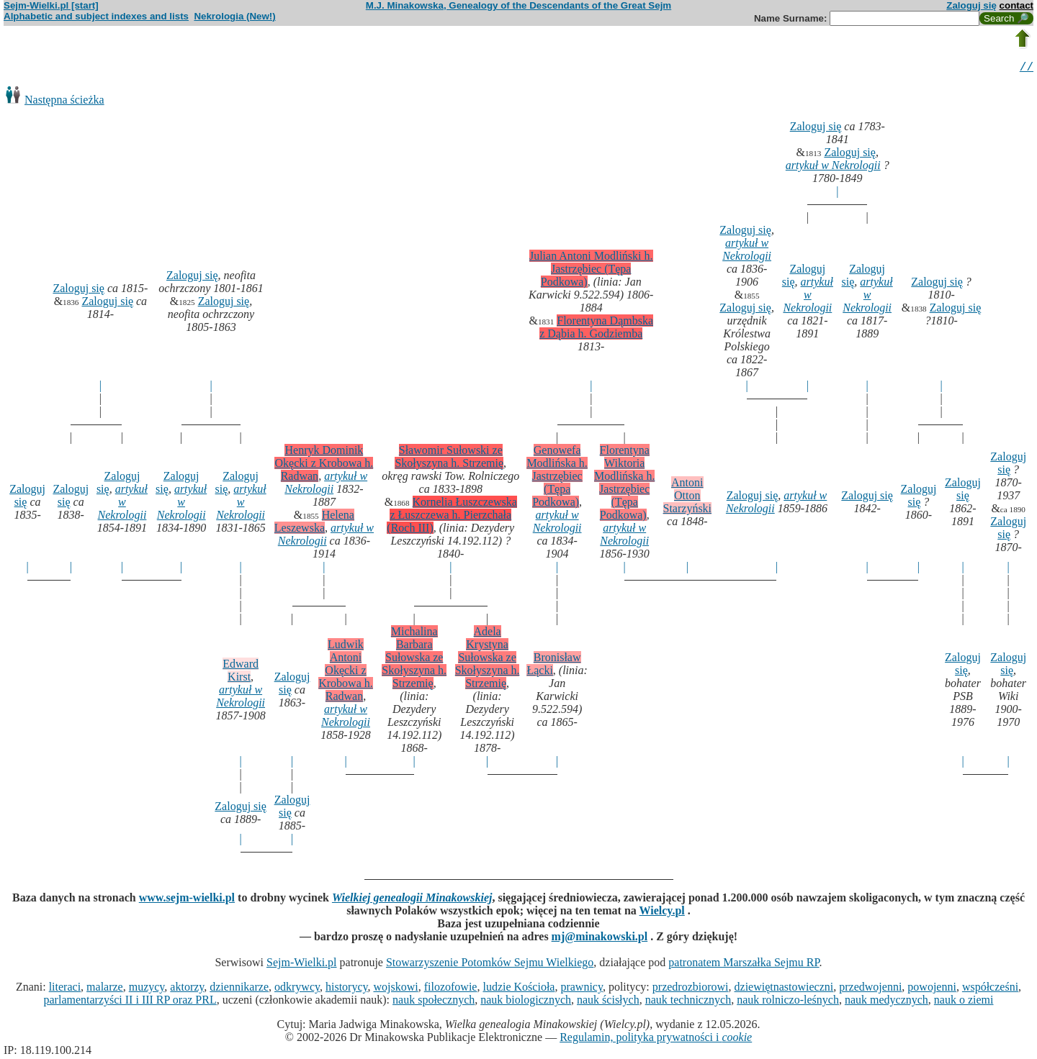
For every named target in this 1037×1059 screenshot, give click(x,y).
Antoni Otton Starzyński (687, 497)
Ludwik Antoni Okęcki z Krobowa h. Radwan (345, 672)
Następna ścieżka (64, 102)
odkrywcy (297, 989)
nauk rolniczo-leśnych (788, 1002)
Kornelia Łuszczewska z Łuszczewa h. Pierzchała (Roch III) (451, 517)
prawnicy (581, 989)
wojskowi (395, 989)
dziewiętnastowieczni (784, 989)
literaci (65, 989)
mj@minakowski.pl (600, 938)
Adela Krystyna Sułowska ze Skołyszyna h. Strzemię (487, 659)
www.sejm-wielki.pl (187, 900)
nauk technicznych (688, 1002)
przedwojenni (870, 989)
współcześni (990, 989)
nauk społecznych (433, 1002)
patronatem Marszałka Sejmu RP (743, 964)
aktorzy (187, 989)
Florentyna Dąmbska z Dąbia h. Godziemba (596, 329)
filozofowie (450, 989)
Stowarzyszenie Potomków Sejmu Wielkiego (489, 964)
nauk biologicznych (525, 1002)
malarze (104, 989)
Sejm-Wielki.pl (301, 964)
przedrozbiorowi (690, 989)
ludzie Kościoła (518, 989)
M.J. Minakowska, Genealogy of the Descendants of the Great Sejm (518, 5)
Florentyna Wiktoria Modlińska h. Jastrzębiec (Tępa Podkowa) (624, 484)
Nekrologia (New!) (234, 16)
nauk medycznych (886, 1002)
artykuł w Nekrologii (833, 167)
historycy (347, 989)
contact (1016, 5)
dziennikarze (239, 989)
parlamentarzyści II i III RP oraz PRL (130, 1002)
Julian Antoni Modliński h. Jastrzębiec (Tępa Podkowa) (591, 271)
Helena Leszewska (314, 523)
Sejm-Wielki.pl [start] (51, 5)
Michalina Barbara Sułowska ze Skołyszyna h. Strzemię (414, 659)
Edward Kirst (241, 672)
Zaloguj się (971, 5)
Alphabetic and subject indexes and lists (96, 16)
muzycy (147, 989)
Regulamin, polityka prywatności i (656, 1039)
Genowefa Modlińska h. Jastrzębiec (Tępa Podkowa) (556, 478)
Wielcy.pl (662, 912)
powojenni (931, 989)
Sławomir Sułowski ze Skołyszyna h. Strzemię (449, 458)
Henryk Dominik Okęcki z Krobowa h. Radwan (323, 465)
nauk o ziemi (964, 1002)
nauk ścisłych (608, 1002)
